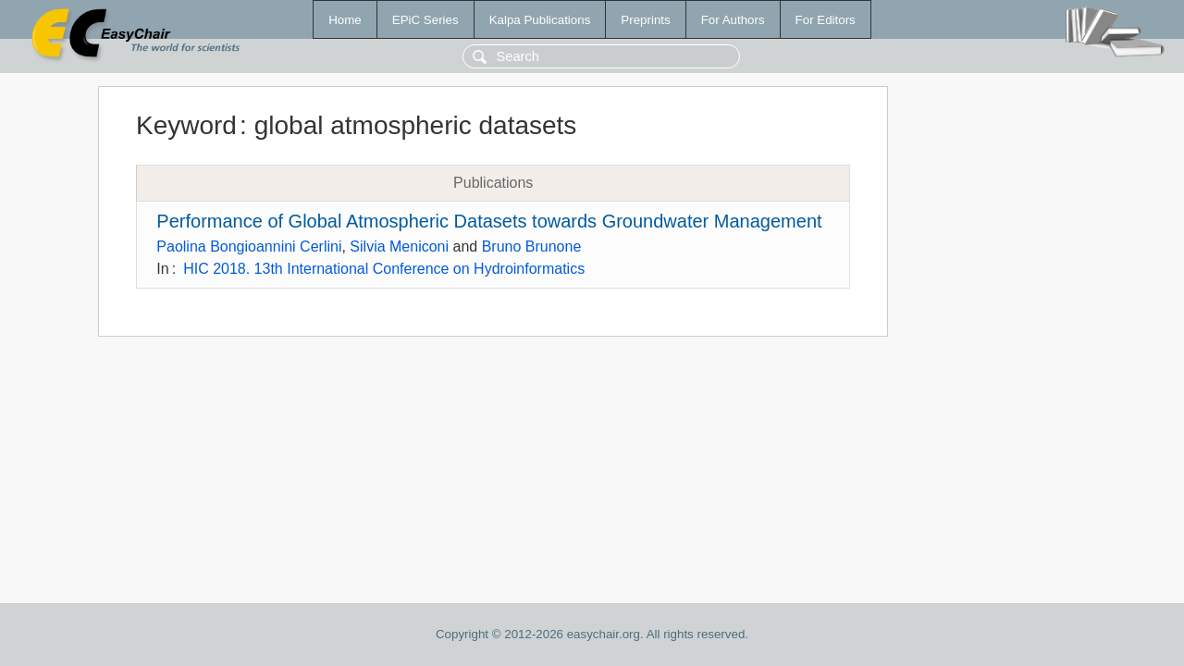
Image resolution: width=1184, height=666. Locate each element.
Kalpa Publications (540, 20)
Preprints (645, 20)
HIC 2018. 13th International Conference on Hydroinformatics (384, 269)
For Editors (826, 20)
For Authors (733, 20)
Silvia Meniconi (399, 246)
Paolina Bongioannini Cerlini (248, 246)
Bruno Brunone (532, 246)
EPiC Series (425, 20)
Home (345, 20)
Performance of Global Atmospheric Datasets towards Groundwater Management (488, 221)
